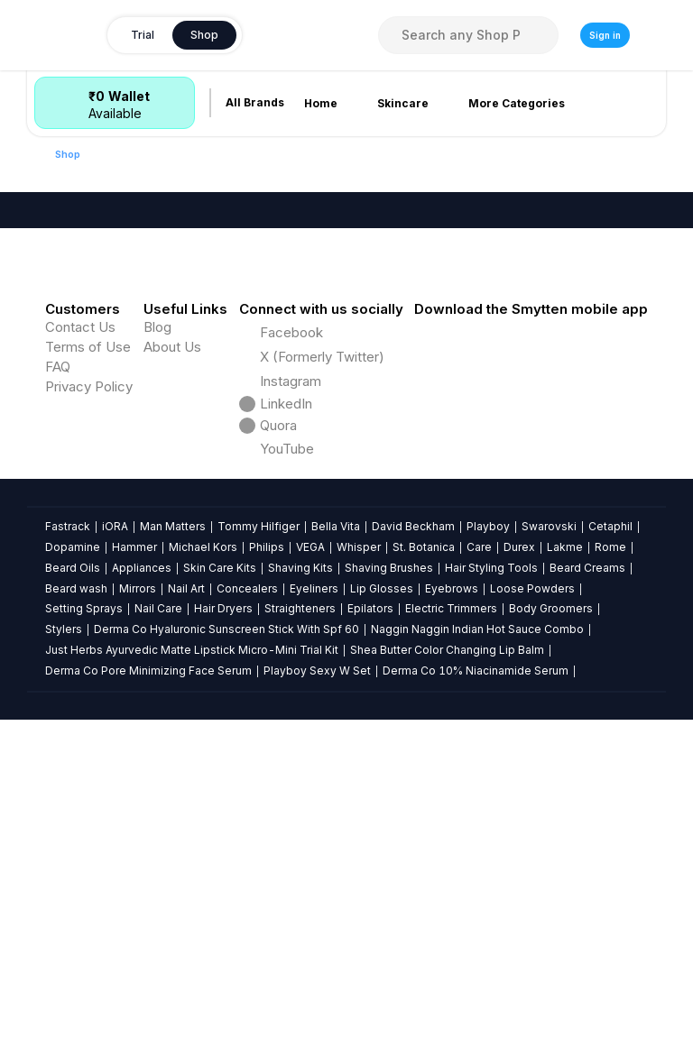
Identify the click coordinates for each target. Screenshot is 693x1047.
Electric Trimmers (451, 980)
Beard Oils (72, 939)
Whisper (359, 919)
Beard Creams (587, 939)
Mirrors (137, 960)
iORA (115, 898)
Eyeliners (314, 960)
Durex (519, 919)
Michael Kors (203, 919)
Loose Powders (532, 960)
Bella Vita (335, 898)
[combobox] (468, 35)
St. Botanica (424, 919)
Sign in (605, 35)
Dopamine (72, 919)
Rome (610, 919)
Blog (157, 699)
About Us (172, 719)
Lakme (565, 919)
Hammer (134, 919)
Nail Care (158, 980)
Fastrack (67, 898)
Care (479, 919)
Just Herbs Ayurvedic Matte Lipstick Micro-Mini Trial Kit (191, 1022)
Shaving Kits (300, 939)
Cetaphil (610, 898)
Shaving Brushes (389, 939)
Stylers (63, 1001)
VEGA (310, 919)
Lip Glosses (381, 960)
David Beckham (413, 898)
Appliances (141, 939)
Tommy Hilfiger (258, 898)
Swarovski (549, 898)
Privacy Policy (89, 758)
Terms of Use (88, 719)
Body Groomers (551, 980)
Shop (67, 154)
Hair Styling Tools (491, 939)
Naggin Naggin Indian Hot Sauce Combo (477, 1001)
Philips (266, 919)
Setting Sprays (84, 980)
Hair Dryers (223, 980)
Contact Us (80, 699)
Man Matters (173, 898)
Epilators (370, 980)
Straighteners (300, 980)
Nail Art (186, 960)
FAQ (57, 739)
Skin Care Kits (219, 939)
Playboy (488, 898)
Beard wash (76, 960)
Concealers (247, 960)
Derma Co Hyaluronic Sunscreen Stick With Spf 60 (226, 1001)
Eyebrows (451, 960)
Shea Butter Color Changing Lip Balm (447, 1022)
